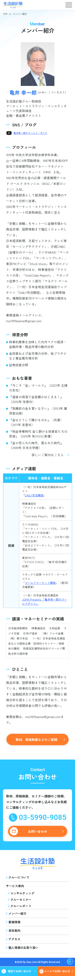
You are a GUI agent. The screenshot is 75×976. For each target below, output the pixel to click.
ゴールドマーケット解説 (40, 583)
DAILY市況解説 (34, 495)
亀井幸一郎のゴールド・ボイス (30, 133)
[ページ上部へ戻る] (70, 961)
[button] (69, 5)
